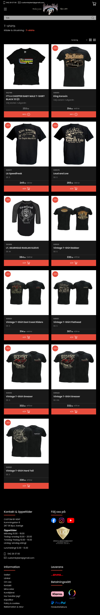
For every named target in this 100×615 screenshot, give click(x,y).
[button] (5, 10)
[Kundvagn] (93, 4)
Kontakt (7, 585)
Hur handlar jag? (12, 596)
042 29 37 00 (11, 3)
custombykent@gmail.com (32, 3)
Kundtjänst (9, 592)
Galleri (7, 574)
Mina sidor (9, 589)
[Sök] (92, 18)
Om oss (7, 582)
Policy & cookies (12, 603)
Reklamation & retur (13, 606)
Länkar (7, 578)
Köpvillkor (8, 599)
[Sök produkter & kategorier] (48, 18)
